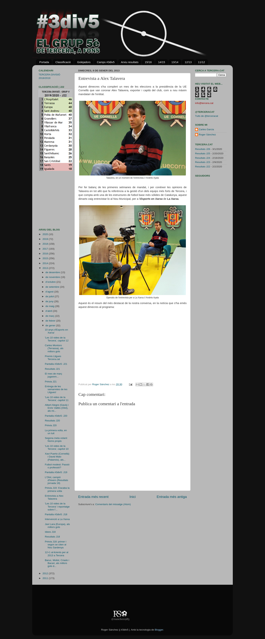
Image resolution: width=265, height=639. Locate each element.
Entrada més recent (93, 497)
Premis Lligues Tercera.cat (53, 358)
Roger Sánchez (101, 384)
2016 (46, 253)
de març (50, 316)
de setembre (52, 286)
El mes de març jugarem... (53, 375)
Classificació (63, 62)
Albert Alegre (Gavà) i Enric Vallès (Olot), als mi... (57, 408)
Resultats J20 (52, 420)
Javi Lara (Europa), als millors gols (57, 525)
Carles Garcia (206, 129)
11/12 (201, 62)
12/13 (188, 62)
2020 (46, 234)
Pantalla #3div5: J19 (56, 472)
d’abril (49, 311)
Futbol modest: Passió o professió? (57, 466)
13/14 (174, 62)
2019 (46, 239)
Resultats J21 (52, 369)
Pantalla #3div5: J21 (56, 364)
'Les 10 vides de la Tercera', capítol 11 (57, 399)
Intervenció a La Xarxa (57, 519)
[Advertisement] (50, 200)
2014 (46, 263)
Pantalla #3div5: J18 (56, 514)
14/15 (161, 62)
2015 (46, 258)
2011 (46, 578)
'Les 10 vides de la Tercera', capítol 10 (57, 447)
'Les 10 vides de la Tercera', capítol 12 (57, 339)
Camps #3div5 (105, 62)
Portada (44, 62)
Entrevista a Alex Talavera (54, 497)
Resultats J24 (202, 158)
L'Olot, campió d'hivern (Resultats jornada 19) (56, 480)
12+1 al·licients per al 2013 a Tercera (56, 554)
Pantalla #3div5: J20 (56, 415)
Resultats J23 (202, 162)
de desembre (53, 272)
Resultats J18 (52, 536)
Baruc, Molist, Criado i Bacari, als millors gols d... (57, 563)
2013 (46, 268)
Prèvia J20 (51, 425)
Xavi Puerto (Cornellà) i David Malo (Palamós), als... (57, 456)
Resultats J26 (202, 149)
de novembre (53, 277)
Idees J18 (50, 531)
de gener (50, 325)
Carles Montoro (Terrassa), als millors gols (54, 348)
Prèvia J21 (51, 381)
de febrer (50, 320)
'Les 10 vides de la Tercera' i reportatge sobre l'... (57, 506)
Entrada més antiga (172, 497)
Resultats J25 (202, 153)
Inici (133, 497)
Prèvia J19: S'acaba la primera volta (57, 489)
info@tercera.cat (204, 103)
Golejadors (84, 62)
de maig (50, 306)
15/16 (148, 62)
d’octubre (50, 282)
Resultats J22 (202, 166)
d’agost (49, 291)
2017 (46, 248)
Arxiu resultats (129, 62)
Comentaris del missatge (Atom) (113, 504)
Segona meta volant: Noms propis (56, 439)
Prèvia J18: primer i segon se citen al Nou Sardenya (55, 544)
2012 (46, 573)
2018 (46, 243)
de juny (49, 301)
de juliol (50, 296)
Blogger (159, 629)
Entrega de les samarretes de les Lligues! (56, 389)
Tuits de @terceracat (206, 116)
